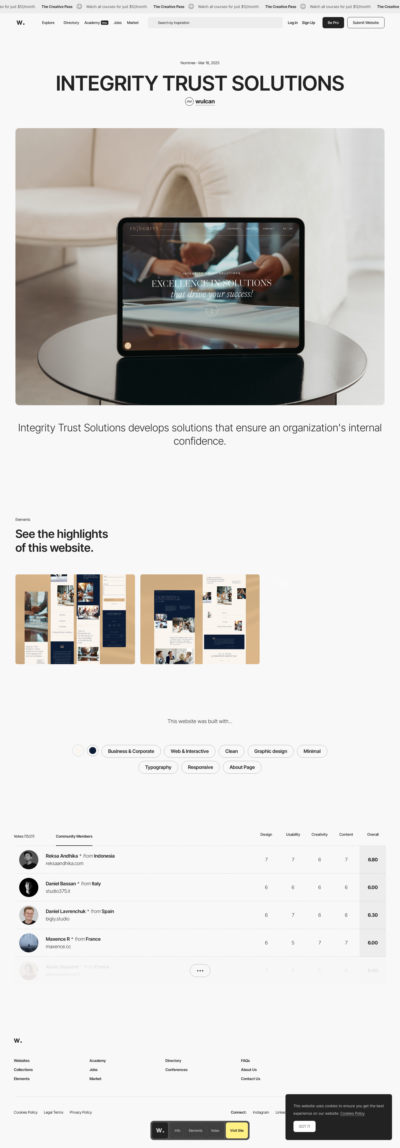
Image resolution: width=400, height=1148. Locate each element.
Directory (71, 22)
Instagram (261, 1112)
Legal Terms (53, 1112)
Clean (231, 751)
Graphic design (270, 751)
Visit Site (237, 1130)
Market (133, 22)
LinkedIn (282, 1112)
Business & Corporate (131, 751)
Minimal (312, 751)
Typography (158, 767)
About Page (242, 767)
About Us (249, 1069)
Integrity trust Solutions (200, 83)
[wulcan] (200, 101)
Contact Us (250, 1078)
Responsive (200, 767)
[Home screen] (325, 619)
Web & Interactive (190, 751)
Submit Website (366, 22)
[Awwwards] (21, 23)
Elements (195, 1130)
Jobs (118, 22)
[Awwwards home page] (160, 1130)
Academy (96, 22)
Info (177, 1130)
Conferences (176, 1069)
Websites (22, 1060)
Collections (23, 1069)
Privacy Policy (81, 1112)
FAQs (245, 1060)
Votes (215, 1130)
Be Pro (333, 22)
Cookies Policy (26, 1112)
